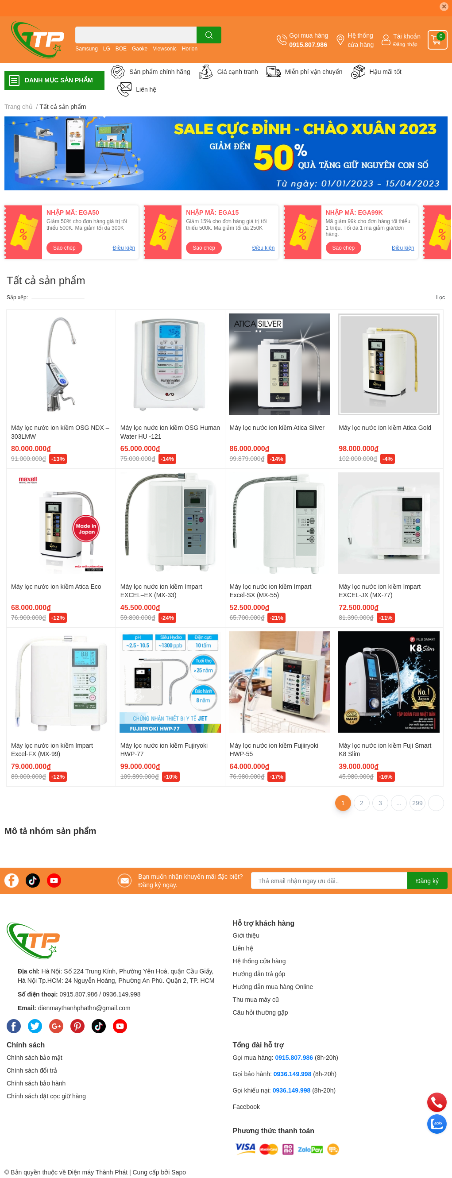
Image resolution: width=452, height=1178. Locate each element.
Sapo (178, 1172)
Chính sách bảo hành (36, 1083)
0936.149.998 (122, 994)
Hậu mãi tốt (386, 71)
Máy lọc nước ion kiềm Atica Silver (277, 427)
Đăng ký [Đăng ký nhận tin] (427, 880)
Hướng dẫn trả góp (259, 973)
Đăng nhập (405, 44)
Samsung (86, 48)
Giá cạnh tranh (237, 71)
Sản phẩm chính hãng (159, 71)
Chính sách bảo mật (34, 1057)
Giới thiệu (246, 935)
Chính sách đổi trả (32, 1070)
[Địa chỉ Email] (349, 880)
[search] (209, 35)
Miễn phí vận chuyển (314, 71)
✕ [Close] (444, 6)
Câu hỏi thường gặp (260, 1012)
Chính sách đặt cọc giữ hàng (46, 1096)
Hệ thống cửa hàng (361, 39)
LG (106, 48)
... (399, 803)
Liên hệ (146, 89)
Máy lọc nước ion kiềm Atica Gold (385, 427)
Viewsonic (165, 48)
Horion (189, 48)
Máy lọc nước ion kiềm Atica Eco (56, 586)
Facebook (246, 1106)
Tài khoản (407, 36)
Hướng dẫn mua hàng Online (273, 986)
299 (417, 803)
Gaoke (139, 48)
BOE (121, 48)
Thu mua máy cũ (256, 999)
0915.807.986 (308, 44)
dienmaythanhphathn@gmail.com (84, 1008)
